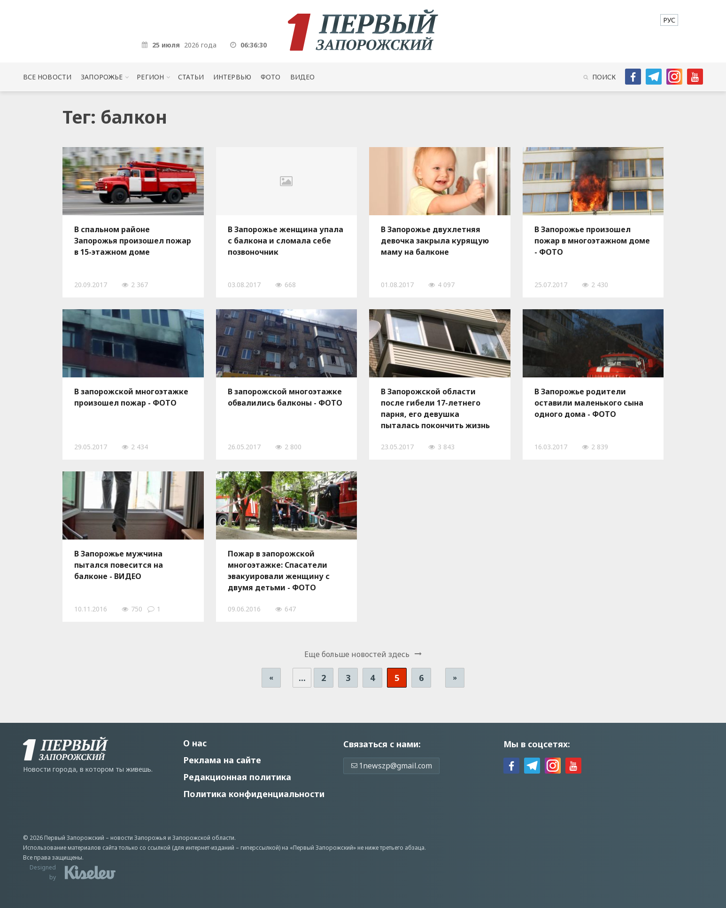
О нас (195, 743)
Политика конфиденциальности (253, 793)
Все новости (47, 76)
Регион (150, 76)
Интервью (232, 76)
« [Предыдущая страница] (271, 677)
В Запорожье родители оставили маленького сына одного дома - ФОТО (588, 402)
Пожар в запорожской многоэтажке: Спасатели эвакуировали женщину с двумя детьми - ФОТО (279, 570)
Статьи (191, 76)
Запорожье (102, 76)
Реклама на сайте (222, 760)
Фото (271, 76)
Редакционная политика (237, 777)
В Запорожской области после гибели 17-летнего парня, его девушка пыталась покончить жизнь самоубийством (435, 408)
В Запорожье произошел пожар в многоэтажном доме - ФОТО (592, 240)
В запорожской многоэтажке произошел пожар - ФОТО (131, 397)
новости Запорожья (138, 838)
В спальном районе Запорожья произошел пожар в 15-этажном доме (132, 240)
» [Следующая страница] (455, 677)
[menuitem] (669, 19)
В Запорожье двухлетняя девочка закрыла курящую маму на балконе (435, 240)
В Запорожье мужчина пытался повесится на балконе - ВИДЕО (118, 564)
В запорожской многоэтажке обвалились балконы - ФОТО (285, 397)
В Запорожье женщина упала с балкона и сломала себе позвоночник (285, 240)
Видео (302, 76)
